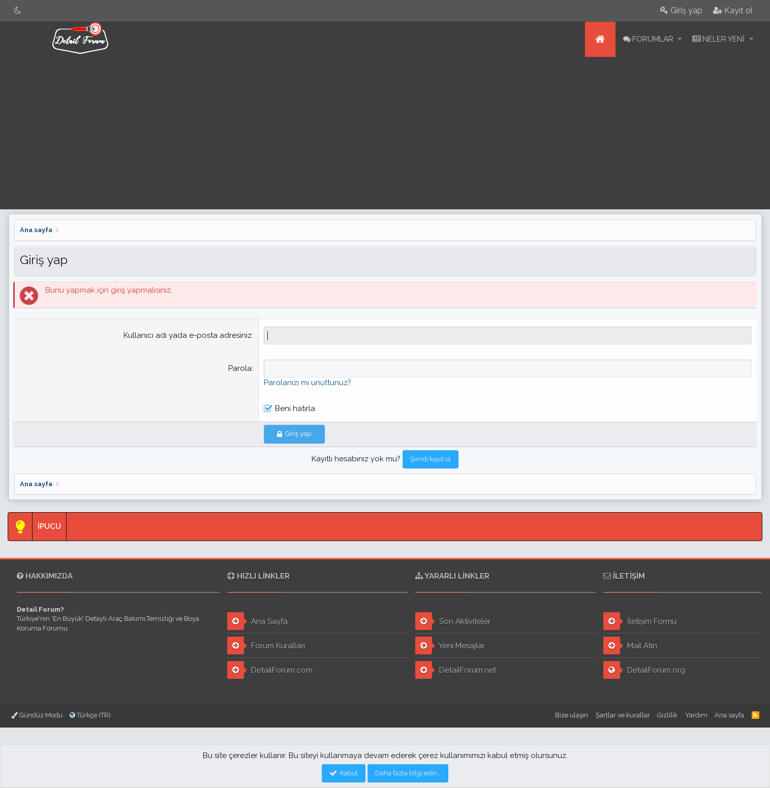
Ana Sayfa (257, 621)
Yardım (696, 715)
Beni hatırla (295, 408)
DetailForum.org (644, 670)
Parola (240, 368)
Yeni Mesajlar (450, 645)
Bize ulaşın (571, 715)
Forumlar (652, 39)
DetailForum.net (455, 670)
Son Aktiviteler (452, 621)
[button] (680, 39)
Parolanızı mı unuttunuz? (308, 382)
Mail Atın (630, 645)
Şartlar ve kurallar (623, 715)
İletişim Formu (639, 621)
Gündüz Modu (37, 715)
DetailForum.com (270, 670)
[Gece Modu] (17, 10)
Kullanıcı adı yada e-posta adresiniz (188, 335)
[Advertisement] (385, 133)
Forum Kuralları (266, 645)
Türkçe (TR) (90, 715)
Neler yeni (723, 39)
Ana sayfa (600, 39)
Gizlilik (667, 715)
